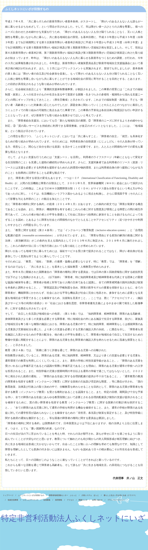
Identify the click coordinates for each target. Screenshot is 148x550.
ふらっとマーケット (31, 500)
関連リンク (83, 500)
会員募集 (46, 500)
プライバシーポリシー (116, 500)
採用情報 (58, 500)
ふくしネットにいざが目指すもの (31, 495)
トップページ (8, 495)
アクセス (70, 500)
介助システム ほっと (90, 495)
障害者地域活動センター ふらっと (63, 495)
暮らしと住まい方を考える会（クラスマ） (120, 495)
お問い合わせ (97, 500)
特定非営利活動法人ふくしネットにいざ (73, 518)
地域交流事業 (13, 500)
